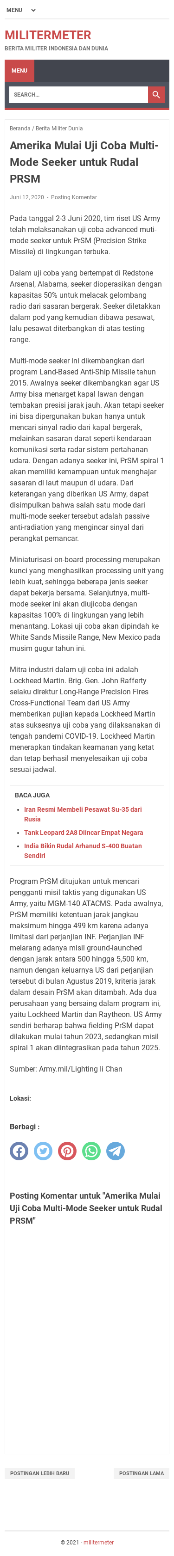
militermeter (48, 35)
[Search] (78, 94)
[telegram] (115, 1151)
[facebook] (19, 1151)
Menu (19, 70)
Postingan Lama (141, 1473)
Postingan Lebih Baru (39, 1473)
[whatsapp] (91, 1151)
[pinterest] (67, 1151)
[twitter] (43, 1151)
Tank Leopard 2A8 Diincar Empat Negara (83, 832)
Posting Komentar (74, 197)
